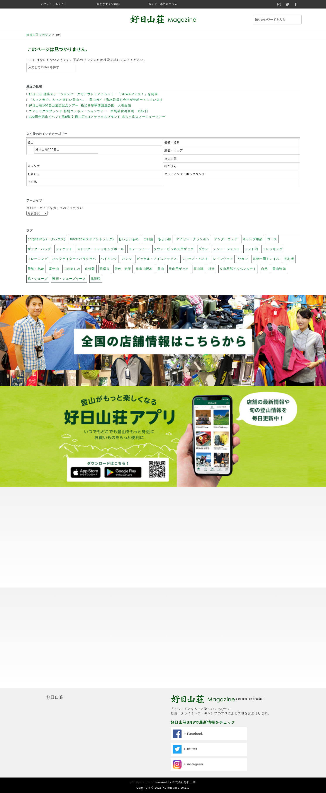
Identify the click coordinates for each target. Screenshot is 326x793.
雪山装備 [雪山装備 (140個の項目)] (279, 269)
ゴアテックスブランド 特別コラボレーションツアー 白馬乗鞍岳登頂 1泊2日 (88, 111)
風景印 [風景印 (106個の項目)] (96, 278)
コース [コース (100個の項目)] (272, 239)
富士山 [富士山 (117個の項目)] (54, 269)
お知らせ (34, 174)
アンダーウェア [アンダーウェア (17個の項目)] (226, 239)
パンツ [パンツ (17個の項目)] (127, 258)
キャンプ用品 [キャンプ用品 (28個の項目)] (253, 239)
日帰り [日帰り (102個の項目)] (105, 269)
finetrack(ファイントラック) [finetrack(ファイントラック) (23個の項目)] (92, 239)
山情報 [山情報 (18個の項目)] (90, 269)
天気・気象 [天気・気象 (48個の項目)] (36, 269)
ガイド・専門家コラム (163, 4)
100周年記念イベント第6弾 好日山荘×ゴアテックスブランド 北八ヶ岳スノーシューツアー (97, 116)
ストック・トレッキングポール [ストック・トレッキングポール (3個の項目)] (100, 249)
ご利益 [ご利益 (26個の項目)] (148, 239)
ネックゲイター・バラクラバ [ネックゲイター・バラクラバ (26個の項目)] (74, 258)
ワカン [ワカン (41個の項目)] (243, 258)
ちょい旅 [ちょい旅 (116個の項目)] (164, 239)
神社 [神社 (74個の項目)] (211, 269)
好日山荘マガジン (142, 782)
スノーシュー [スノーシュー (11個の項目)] (139, 249)
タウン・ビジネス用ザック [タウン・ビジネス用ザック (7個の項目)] (174, 249)
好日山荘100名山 (48, 149)
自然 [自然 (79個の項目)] (264, 269)
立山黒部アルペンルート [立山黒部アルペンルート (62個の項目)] (238, 269)
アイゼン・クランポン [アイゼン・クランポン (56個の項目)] (193, 239)
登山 (31, 142)
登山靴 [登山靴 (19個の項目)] (199, 269)
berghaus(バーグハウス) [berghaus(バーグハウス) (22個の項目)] (47, 239)
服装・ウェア (173, 150)
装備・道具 (172, 142)
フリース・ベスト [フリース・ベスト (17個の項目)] (195, 258)
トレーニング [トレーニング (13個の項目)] (38, 258)
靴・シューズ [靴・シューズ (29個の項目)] (38, 278)
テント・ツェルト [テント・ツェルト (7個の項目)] (226, 249)
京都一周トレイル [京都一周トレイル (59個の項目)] (266, 258)
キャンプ (34, 166)
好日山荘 (54, 697)
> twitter (185, 749)
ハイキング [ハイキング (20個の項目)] (109, 258)
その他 (32, 181)
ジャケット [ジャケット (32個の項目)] (64, 249)
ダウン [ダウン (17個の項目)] (204, 249)
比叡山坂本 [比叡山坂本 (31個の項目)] (144, 269)
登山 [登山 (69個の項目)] (160, 269)
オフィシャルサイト (54, 4)
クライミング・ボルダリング (184, 174)
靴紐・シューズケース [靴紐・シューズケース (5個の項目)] (69, 278)
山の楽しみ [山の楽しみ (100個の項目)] (72, 269)
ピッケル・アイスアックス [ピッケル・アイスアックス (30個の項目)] (157, 258)
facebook (296, 4)
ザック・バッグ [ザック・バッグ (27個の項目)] (39, 249)
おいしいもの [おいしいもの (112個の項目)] (129, 239)
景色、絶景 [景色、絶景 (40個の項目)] (123, 269)
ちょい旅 (170, 158)
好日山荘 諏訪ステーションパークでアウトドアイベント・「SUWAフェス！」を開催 (93, 94)
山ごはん (170, 166)
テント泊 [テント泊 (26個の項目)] (251, 249)
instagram (279, 4)
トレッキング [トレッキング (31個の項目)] (273, 249)
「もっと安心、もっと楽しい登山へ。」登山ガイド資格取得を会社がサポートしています (96, 99)
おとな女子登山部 (108, 4)
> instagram (188, 764)
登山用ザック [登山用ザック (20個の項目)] (179, 269)
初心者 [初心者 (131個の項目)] (289, 258)
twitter (287, 4)
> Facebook (188, 734)
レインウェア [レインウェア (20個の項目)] (223, 258)
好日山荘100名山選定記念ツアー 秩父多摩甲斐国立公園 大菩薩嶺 (80, 105)
